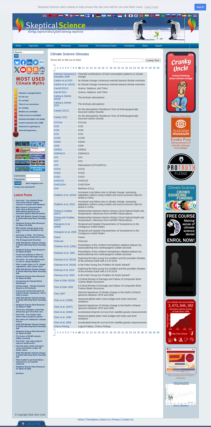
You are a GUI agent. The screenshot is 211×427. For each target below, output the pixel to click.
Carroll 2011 (60, 92)
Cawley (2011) (61, 110)
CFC (56, 161)
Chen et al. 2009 (62, 322)
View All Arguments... (28, 130)
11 (83, 67)
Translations (129, 45)
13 (91, 67)
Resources (66, 45)
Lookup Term (152, 60)
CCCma (58, 122)
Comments (83, 45)
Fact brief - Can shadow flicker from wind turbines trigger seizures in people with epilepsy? (30, 202)
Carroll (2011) (61, 88)
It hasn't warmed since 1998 (31, 123)
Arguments (33, 45)
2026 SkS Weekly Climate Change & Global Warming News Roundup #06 (31, 326)
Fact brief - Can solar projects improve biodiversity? (29, 342)
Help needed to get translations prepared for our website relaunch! (30, 362)
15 (99, 67)
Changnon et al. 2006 (65, 231)
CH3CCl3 (59, 180)
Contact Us (127, 419)
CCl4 (56, 126)
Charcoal (58, 241)
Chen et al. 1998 (62, 317)
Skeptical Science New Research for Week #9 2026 (30, 251)
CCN (56, 134)
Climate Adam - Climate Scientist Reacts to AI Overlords (30, 287)
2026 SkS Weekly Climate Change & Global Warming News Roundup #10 (31, 218)
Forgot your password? (24, 187)
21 (122, 67)
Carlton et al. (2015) (64, 84)
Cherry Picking (61, 326)
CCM (56, 130)
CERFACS (59, 153)
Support (158, 45)
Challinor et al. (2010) (65, 194)
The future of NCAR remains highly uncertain (28, 337)
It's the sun (23, 97)
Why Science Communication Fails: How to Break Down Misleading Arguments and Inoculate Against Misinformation (30, 210)
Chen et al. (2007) (63, 306)
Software (50, 45)
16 (103, 67)
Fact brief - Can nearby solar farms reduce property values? (29, 315)
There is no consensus (29, 104)
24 (134, 67)
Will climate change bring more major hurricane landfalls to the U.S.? (30, 230)
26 (142, 67)
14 (95, 67)
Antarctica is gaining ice (29, 126)
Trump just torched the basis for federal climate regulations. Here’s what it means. (31, 293)
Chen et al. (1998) (63, 300)
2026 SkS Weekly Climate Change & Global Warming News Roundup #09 (31, 245)
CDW (56, 145)
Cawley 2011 (60, 117)
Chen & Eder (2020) (64, 280)
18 (111, 67)
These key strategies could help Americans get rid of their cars (30, 310)
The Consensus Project (105, 45)
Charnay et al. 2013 (64, 269)
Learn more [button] (151, 7)
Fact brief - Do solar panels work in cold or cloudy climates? (30, 260)
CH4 (56, 188)
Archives (20, 373)
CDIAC (57, 141)
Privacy (116, 419)
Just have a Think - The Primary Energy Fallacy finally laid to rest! (31, 236)
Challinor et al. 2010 (64, 204)
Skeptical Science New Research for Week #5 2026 (30, 368)
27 (146, 67)
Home (18, 45)
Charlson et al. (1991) (65, 246)
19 (114, 67)
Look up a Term (33, 424)
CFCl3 (57, 168)
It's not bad (23, 100)
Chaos (57, 237)
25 (138, 67)
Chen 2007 (59, 293)
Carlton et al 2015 (63, 80)
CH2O (57, 176)
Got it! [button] (200, 7)
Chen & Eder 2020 (63, 287)
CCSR (57, 137)
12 (87, 67)
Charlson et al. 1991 (64, 252)
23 (130, 67)
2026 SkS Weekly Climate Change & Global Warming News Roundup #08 (31, 271)
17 (107, 67)
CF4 (56, 157)
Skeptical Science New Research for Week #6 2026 (30, 332)
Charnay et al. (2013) (65, 259)
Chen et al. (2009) (63, 311)
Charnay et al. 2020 (64, 275)
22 (126, 67)
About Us (105, 419)
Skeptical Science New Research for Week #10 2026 (30, 224)
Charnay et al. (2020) (65, 264)
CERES (58, 149)
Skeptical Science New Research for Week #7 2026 (30, 306)
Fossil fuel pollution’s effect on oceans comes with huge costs (29, 255)
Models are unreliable (28, 111)
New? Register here (34, 183)
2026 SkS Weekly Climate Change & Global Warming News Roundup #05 (31, 355)
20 (118, 67)
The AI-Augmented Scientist (28, 240)
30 (158, 67)
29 (154, 67)
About (145, 45)
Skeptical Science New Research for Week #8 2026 (30, 277)
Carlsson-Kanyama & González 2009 (65, 75)
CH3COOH (60, 184)
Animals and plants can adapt (32, 119)
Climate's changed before (30, 93)
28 (150, 67)
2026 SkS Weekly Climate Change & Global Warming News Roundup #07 (31, 300)
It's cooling (23, 108)
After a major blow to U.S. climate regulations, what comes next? (31, 265)
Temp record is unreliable (30, 115)
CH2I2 (57, 172)
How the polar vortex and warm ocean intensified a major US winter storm (29, 348)
